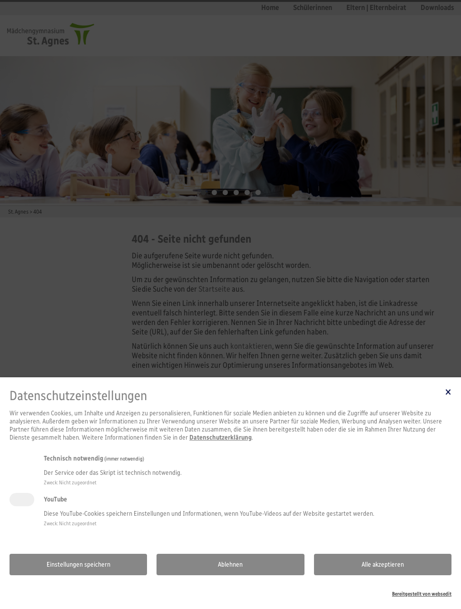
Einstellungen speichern (78, 564)
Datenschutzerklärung (220, 437)
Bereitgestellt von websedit (421, 593)
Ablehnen (230, 564)
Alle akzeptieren (383, 564)
